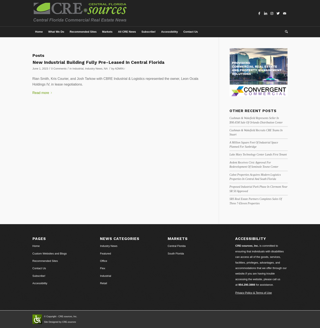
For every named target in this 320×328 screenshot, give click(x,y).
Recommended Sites (45, 260)
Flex (102, 268)
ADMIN (119, 68)
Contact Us (39, 268)
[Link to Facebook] (259, 13)
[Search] (285, 32)
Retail (103, 283)
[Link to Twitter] (278, 13)
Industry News (93, 68)
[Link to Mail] (284, 13)
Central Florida (177, 246)
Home (36, 246)
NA (106, 68)
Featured (105, 253)
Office (103, 260)
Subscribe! (38, 275)
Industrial (78, 68)
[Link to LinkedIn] (265, 13)
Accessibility (39, 283)
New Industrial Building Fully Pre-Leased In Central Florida (98, 62)
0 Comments (58, 68)
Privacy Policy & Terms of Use (253, 292)
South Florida (176, 253)
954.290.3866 (246, 284)
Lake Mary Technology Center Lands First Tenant (258, 154)
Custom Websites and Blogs (49, 253)
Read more (43, 93)
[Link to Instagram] (272, 13)
